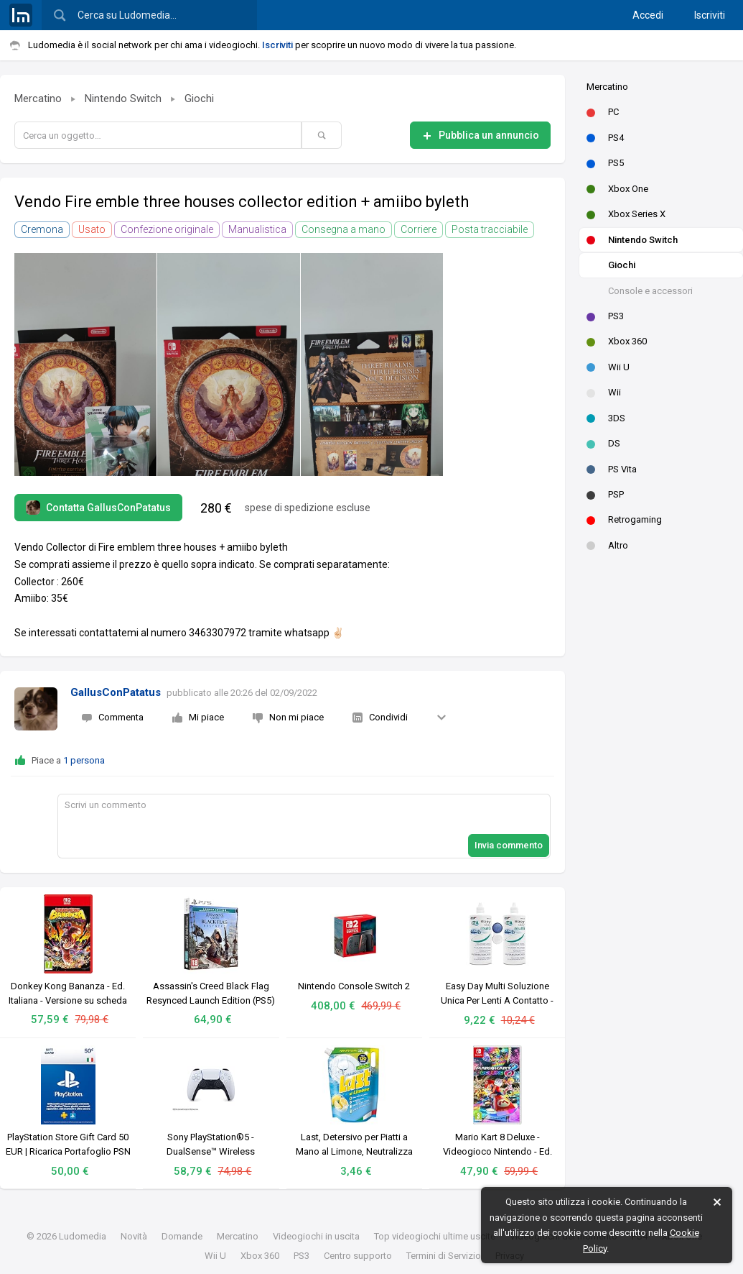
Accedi (647, 15)
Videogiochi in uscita (316, 1236)
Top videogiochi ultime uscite (434, 1236)
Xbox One (617, 188)
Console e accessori (650, 290)
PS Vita (612, 469)
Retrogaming (624, 519)
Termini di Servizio (443, 1255)
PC (603, 111)
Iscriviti (709, 15)
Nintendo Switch (632, 239)
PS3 (605, 316)
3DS (606, 418)
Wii (604, 392)
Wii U (608, 367)
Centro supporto (358, 1255)
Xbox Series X (626, 213)
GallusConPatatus (115, 692)
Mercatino (607, 86)
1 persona (84, 760)
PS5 (605, 162)
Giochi (621, 265)
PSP (605, 494)
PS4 (605, 137)
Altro (607, 545)
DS (603, 443)
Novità (134, 1236)
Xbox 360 (617, 341)
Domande (182, 1236)
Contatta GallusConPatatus (98, 507)
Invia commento (509, 845)
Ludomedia (82, 1236)
